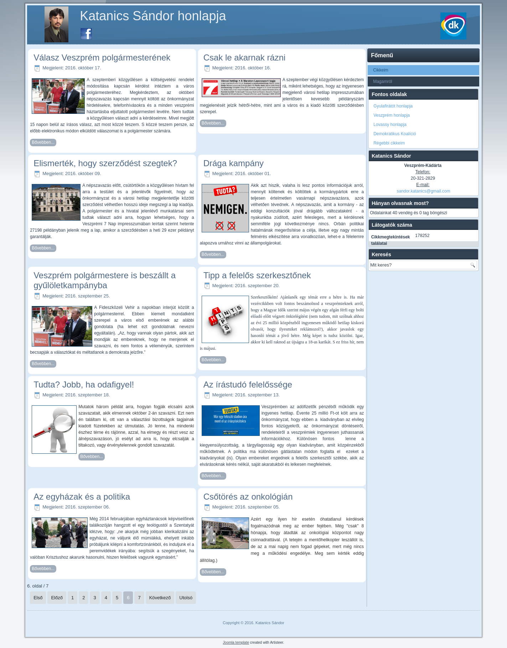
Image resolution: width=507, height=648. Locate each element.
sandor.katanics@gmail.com (423, 191)
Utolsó (185, 597)
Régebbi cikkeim (389, 143)
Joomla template (236, 642)
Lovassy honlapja (390, 124)
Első (37, 597)
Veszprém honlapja (391, 115)
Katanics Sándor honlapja (153, 16)
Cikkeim (380, 70)
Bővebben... (43, 142)
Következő (160, 597)
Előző (57, 597)
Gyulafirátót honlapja (393, 106)
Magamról (382, 81)
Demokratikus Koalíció (394, 133)
